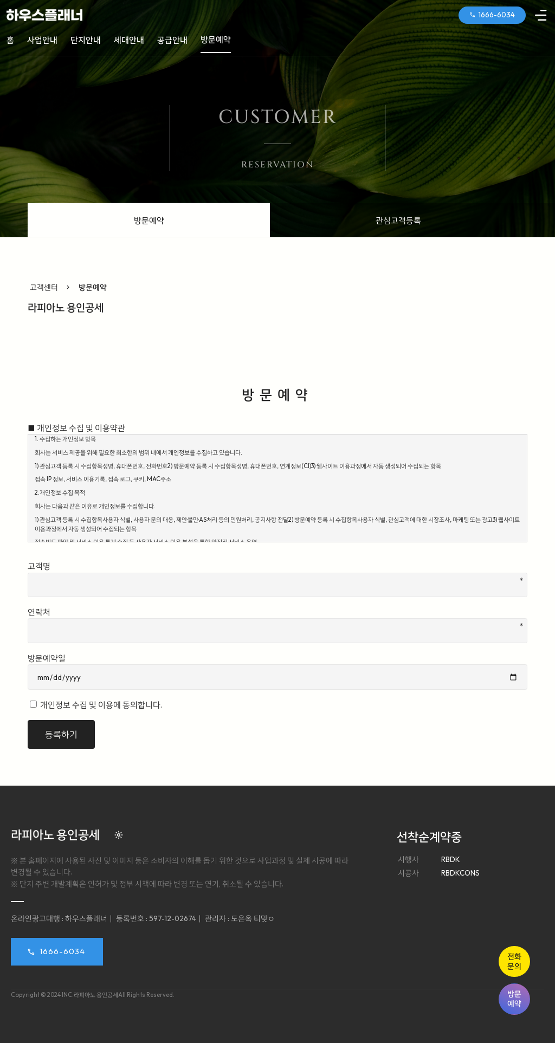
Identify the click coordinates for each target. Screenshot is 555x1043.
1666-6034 (62, 951)
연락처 (277, 625)
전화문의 (514, 961)
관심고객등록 (398, 220)
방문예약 (514, 998)
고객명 (277, 579)
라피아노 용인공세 (66, 307)
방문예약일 (277, 671)
